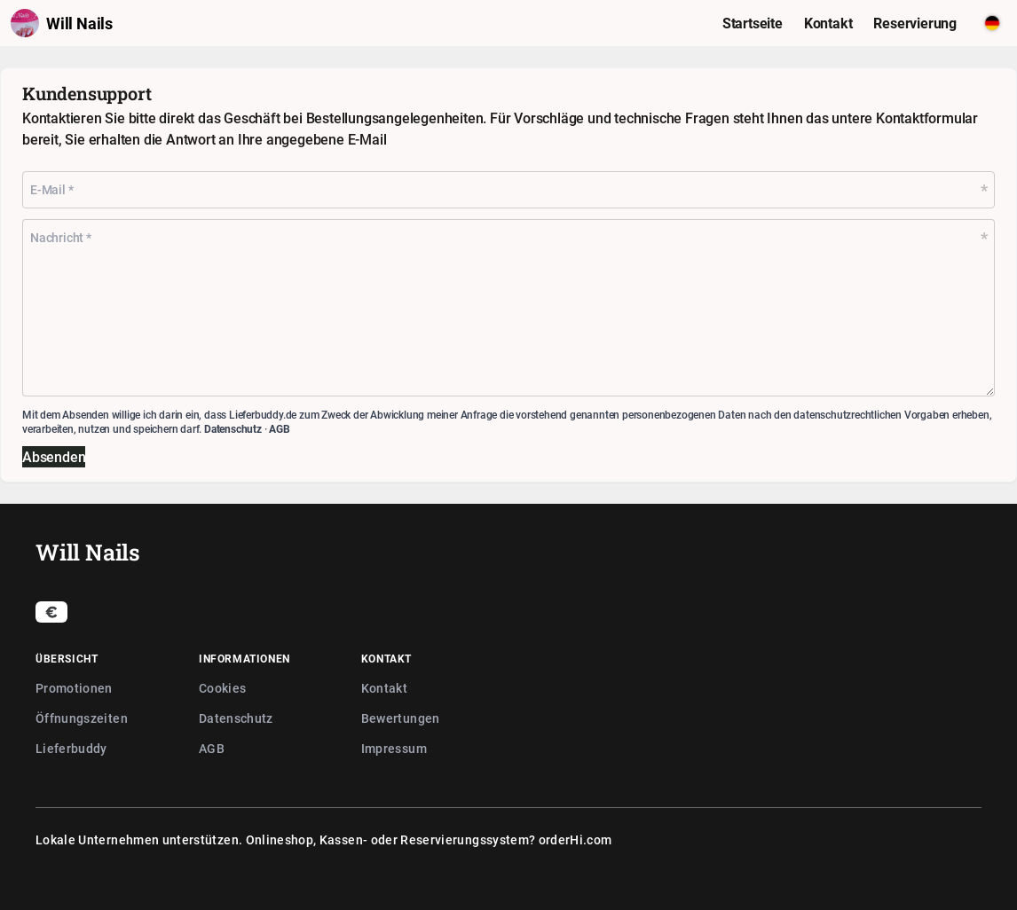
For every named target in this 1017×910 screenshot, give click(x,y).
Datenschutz (233, 428)
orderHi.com (575, 839)
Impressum (394, 748)
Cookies (222, 687)
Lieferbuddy (71, 748)
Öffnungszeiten (81, 718)
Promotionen (74, 687)
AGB (279, 428)
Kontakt (384, 687)
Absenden (53, 457)
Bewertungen (400, 718)
